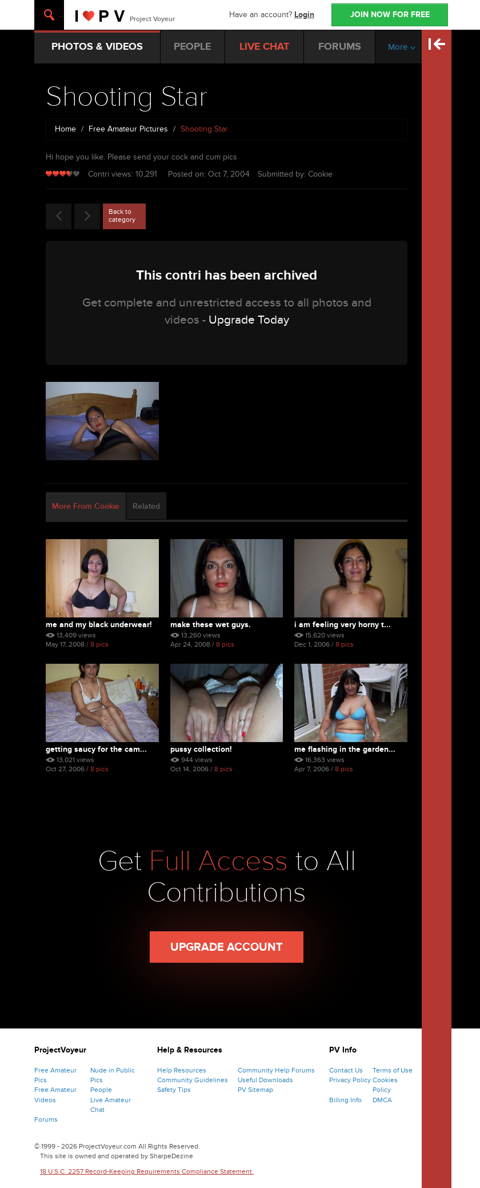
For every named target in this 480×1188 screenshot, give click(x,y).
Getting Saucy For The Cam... (96, 749)
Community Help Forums (276, 1070)
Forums (46, 1119)
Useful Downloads (265, 1080)
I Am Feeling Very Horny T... (342, 624)
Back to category (122, 216)
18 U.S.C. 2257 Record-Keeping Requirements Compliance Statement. (147, 1171)
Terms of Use (393, 1070)
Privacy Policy (350, 1080)
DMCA (382, 1100)
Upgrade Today (249, 320)
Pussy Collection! (201, 749)
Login (304, 14)
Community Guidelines (192, 1080)
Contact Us (346, 1070)
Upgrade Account (226, 947)
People (101, 1090)
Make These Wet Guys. (210, 624)
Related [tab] (146, 506)
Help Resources (181, 1070)
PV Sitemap (255, 1090)
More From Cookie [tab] (85, 506)
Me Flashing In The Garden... (344, 749)
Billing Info (345, 1100)
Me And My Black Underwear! (99, 624)
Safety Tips (174, 1090)
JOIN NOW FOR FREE (390, 14)
